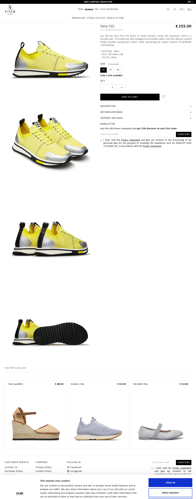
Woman (89, 9)
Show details (161, 493)
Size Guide (113, 64)
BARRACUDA (78, 18)
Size (102, 64)
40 (118, 70)
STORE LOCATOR (96, 18)
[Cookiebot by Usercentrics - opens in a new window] (19, 493)
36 (103, 70)
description (107, 106)
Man (80, 9)
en (190, 2)
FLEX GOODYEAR (109, 9)
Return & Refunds (111, 112)
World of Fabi (115, 18)
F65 (96, 9)
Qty (102, 81)
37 (110, 70)
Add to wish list (163, 96)
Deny (170, 479)
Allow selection (170, 469)
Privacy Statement (130, 140)
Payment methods (111, 118)
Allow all (170, 458)
